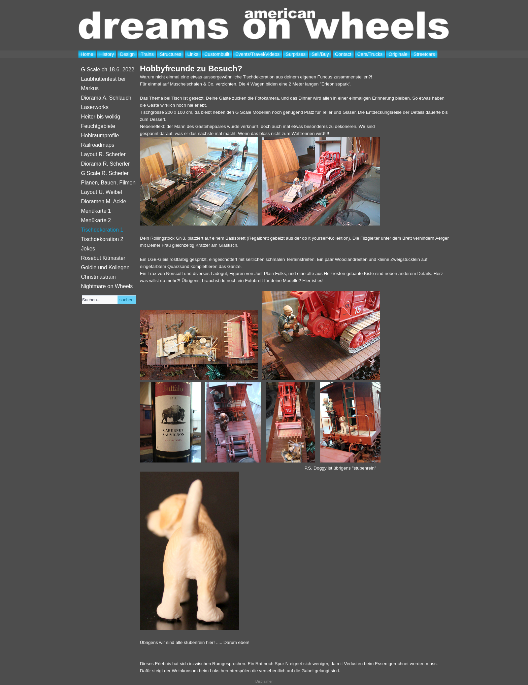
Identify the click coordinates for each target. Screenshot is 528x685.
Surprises (295, 54)
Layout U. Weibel (101, 192)
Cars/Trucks (370, 54)
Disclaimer (263, 681)
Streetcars (424, 54)
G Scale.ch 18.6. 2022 (107, 69)
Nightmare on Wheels (107, 286)
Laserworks (95, 107)
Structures (170, 54)
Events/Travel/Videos (257, 54)
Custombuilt (216, 54)
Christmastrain (98, 277)
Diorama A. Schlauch (106, 98)
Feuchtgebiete (98, 126)
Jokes (88, 248)
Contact (343, 54)
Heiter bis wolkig (100, 116)
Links (192, 54)
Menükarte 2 (96, 220)
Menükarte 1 (96, 211)
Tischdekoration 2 (102, 239)
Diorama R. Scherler (105, 164)
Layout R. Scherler (103, 154)
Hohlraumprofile (100, 135)
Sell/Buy (320, 54)
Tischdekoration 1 (102, 230)
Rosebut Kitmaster (103, 258)
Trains (147, 54)
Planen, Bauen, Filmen (108, 182)
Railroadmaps (97, 145)
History (106, 54)
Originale (398, 54)
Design (127, 54)
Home (87, 54)
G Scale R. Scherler (105, 173)
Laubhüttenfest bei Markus (103, 83)
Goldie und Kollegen (105, 267)
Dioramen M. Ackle (103, 201)
